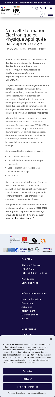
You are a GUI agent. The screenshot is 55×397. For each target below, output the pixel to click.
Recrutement (28, 310)
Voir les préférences (27, 386)
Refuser (28, 378)
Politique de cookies (16, 393)
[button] (50, 339)
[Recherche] (41, 14)
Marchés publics (30, 314)
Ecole (22, 48)
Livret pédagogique (32, 299)
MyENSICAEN (44, 2)
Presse (25, 318)
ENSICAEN (27, 334)
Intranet (42, 48)
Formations (32, 48)
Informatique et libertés (36, 393)
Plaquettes (27, 303)
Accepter (27, 370)
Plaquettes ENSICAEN (29, 2)
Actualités (27, 306)
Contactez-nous (11, 2)
